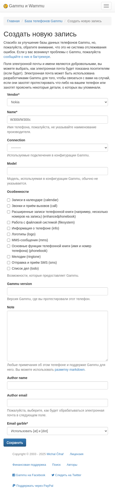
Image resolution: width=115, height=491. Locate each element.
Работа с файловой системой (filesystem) (41, 222)
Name (12, 112)
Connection (16, 140)
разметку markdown (70, 369)
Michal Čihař (55, 454)
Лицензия (76, 454)
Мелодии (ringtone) (24, 256)
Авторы (72, 464)
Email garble (17, 423)
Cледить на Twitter (66, 475)
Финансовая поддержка (29, 464)
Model (11, 163)
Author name (17, 378)
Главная (13, 21)
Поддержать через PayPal (32, 485)
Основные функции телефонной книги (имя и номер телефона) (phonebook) (49, 248)
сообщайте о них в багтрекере (27, 57)
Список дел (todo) (23, 268)
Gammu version (19, 284)
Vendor (13, 94)
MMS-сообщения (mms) (27, 240)
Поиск (56, 464)
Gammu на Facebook (28, 475)
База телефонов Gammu (43, 21)
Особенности (18, 192)
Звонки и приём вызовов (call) (32, 206)
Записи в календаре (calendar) (32, 200)
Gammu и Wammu (24, 6)
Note (10, 307)
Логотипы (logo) (21, 234)
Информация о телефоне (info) (33, 228)
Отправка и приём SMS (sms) (32, 262)
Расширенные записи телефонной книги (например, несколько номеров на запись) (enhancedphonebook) (57, 214)
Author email (17, 395)
